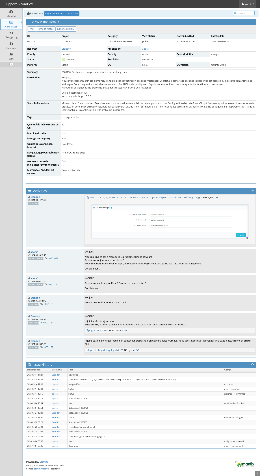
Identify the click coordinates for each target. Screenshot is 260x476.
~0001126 (53, 284)
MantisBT (45, 462)
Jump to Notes (45, 28)
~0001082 (53, 258)
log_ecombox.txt (98, 330)
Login (48, 13)
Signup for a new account (65, 13)
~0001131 (48, 322)
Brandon (66, 48)
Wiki (32, 28)
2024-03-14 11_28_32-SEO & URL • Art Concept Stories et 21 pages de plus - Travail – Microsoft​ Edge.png (144, 197)
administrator (40, 468)
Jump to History (65, 28)
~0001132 (48, 347)
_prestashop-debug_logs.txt (104, 350)
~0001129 (48, 304)
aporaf (145, 48)
